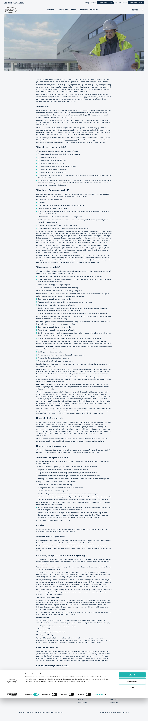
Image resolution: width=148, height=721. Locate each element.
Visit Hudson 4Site (136, 3)
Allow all (132, 698)
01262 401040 (19, 3)
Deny (132, 710)
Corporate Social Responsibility (119, 686)
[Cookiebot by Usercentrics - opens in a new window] (12, 717)
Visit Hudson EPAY (105, 3)
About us (63, 10)
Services (50, 10)
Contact (94, 10)
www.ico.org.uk (70, 140)
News (73, 10)
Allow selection (132, 704)
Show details (99, 717)
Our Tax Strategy (115, 690)
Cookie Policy (96, 499)
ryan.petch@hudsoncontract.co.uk (94, 132)
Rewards (84, 10)
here (109, 344)
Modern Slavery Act (116, 693)
